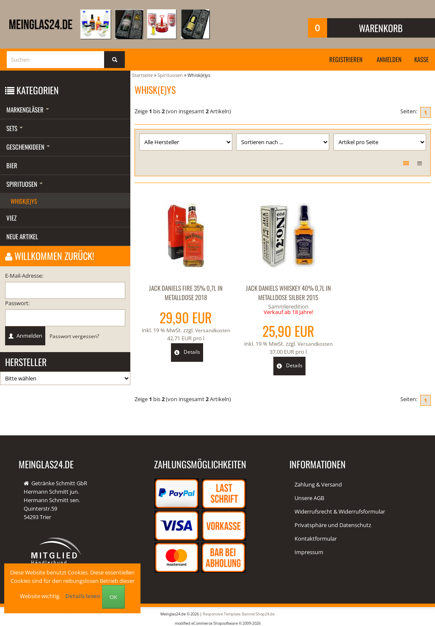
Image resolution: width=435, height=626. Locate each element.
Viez (11, 217)
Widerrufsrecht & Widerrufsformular (340, 511)
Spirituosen (24, 184)
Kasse (420, 59)
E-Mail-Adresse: (24, 275)
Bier (11, 165)
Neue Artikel (22, 236)
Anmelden (386, 59)
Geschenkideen (28, 146)
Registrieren (341, 59)
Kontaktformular (316, 538)
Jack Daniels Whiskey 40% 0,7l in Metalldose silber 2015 (282, 292)
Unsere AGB (309, 498)
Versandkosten (211, 330)
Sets (14, 128)
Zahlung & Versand (318, 484)
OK (113, 597)
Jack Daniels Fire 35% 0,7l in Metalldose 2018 (184, 292)
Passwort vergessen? (74, 336)
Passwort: (17, 303)
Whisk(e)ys (24, 201)
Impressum (309, 552)
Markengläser (27, 109)
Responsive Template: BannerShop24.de (239, 613)
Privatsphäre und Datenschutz (333, 525)
